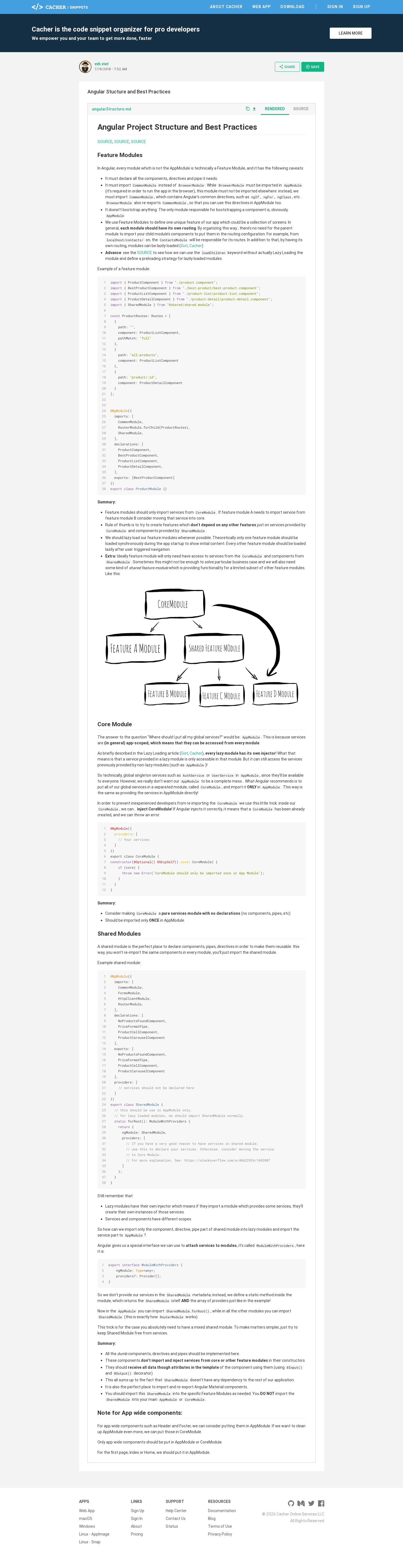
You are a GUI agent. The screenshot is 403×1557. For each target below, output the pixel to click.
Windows (87, 1526)
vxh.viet (101, 63)
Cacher (195, 245)
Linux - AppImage (94, 1534)
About (136, 1526)
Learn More (351, 33)
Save (312, 66)
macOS (85, 1518)
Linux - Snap (90, 1541)
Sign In (335, 6)
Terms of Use (220, 1526)
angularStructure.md (111, 109)
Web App (261, 6)
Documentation (222, 1510)
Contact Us (175, 1518)
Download (292, 6)
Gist (184, 245)
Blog (212, 1518)
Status (172, 1526)
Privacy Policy (220, 1534)
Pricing (137, 1534)
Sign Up (361, 6)
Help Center (176, 1510)
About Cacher (226, 6)
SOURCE (105, 141)
